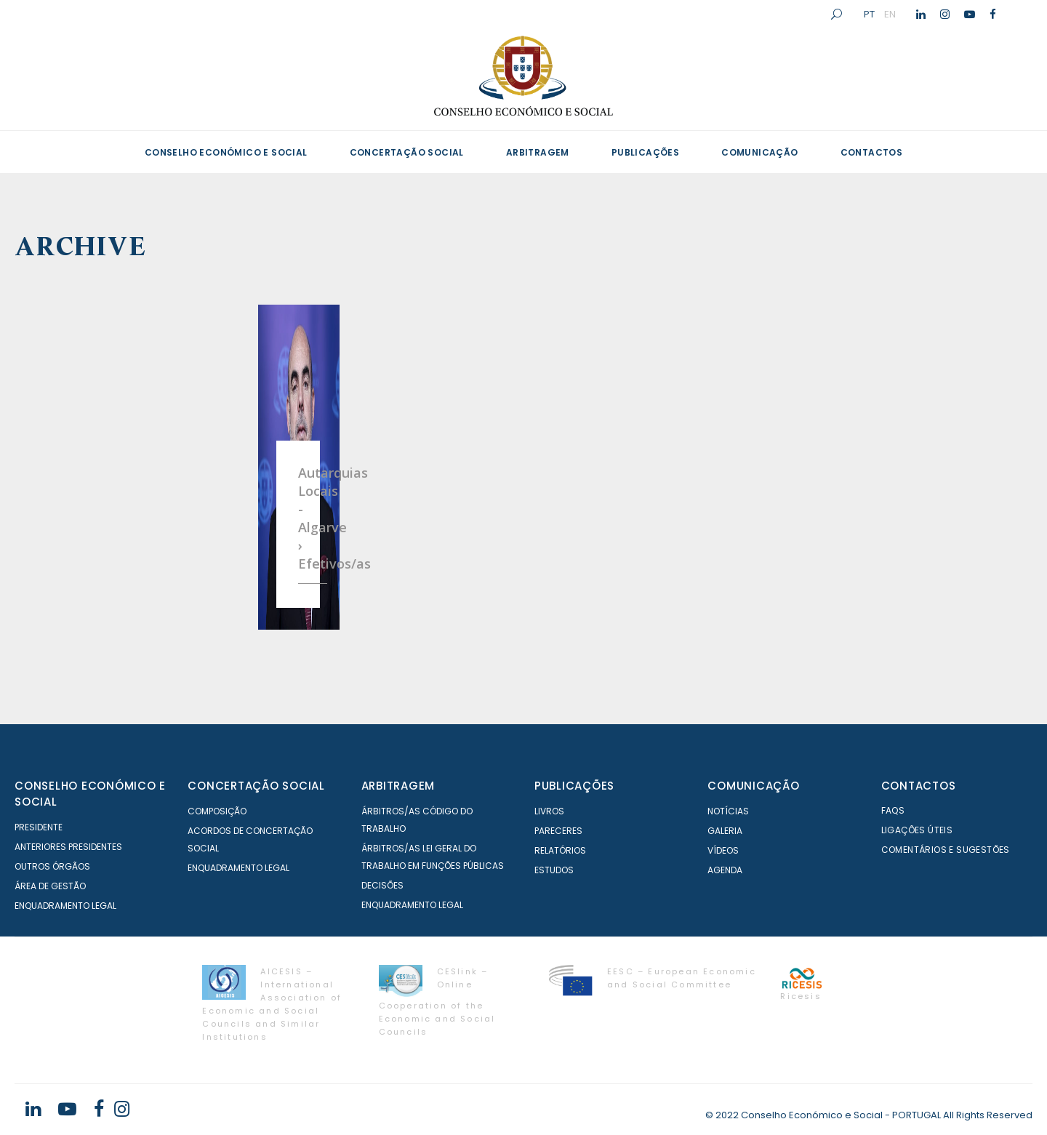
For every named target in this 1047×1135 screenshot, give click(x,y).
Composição (217, 811)
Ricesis (800, 996)
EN (890, 13)
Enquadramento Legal (65, 905)
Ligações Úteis (917, 830)
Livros (549, 811)
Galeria (724, 831)
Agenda (724, 870)
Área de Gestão (50, 886)
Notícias (728, 811)
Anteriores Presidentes (68, 847)
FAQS (893, 810)
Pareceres (558, 831)
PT (869, 13)
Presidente (39, 827)
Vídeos (723, 850)
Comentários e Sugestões (945, 849)
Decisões (382, 885)
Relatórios (560, 850)
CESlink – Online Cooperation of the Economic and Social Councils (437, 1002)
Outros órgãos (52, 866)
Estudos (554, 870)
